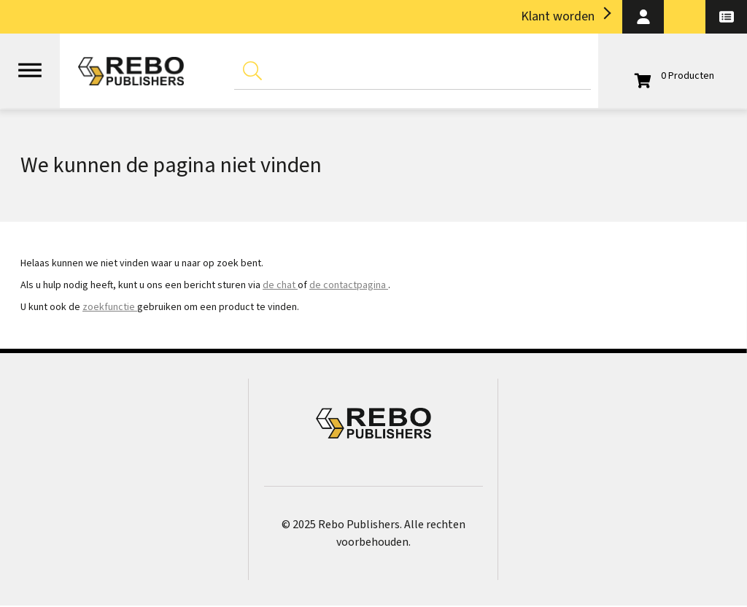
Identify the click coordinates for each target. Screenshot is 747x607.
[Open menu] (30, 63)
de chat (280, 285)
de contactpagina (348, 285)
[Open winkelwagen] (672, 76)
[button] (643, 17)
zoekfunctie (109, 307)
